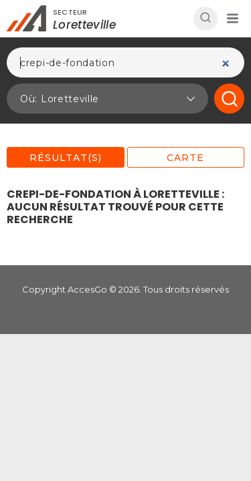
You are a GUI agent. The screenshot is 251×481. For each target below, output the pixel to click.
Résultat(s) (65, 158)
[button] (232, 19)
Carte (185, 158)
